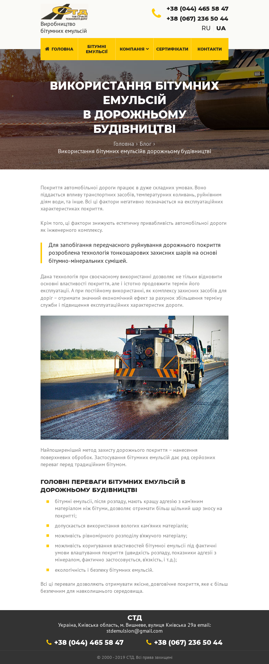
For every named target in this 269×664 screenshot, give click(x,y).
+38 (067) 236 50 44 (188, 643)
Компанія (134, 49)
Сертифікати (172, 49)
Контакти (210, 49)
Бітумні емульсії (97, 49)
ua (221, 28)
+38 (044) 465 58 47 (88, 643)
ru (206, 28)
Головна (59, 49)
